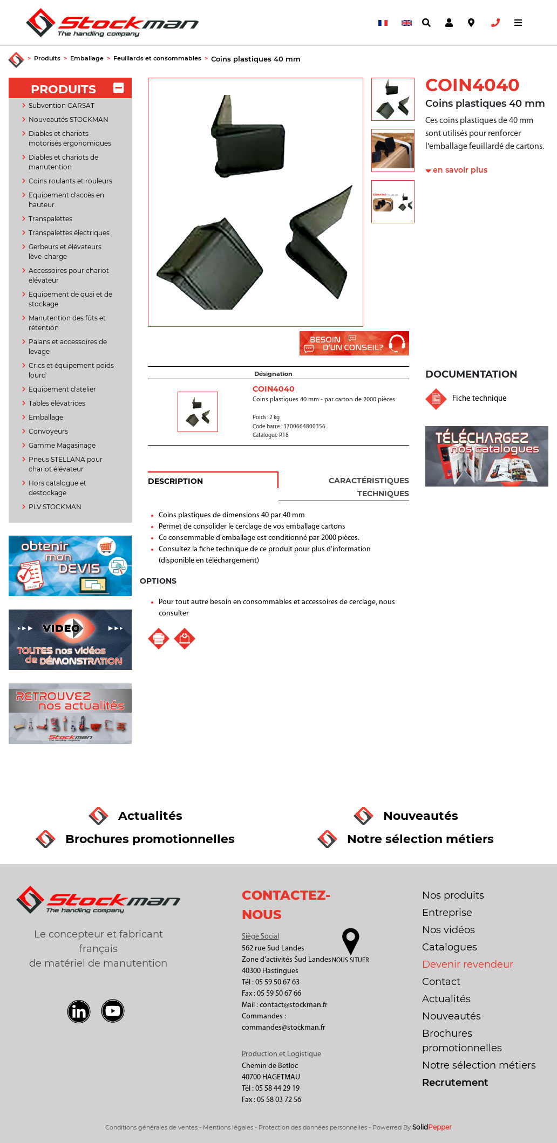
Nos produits (453, 895)
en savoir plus (460, 170)
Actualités (446, 999)
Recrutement (455, 1083)
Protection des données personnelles (313, 1127)
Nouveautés (451, 1016)
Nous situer (350, 960)
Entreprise (447, 913)
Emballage (87, 58)
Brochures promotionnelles (462, 1041)
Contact (441, 982)
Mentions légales (228, 1127)
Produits (47, 58)
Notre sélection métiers (479, 1065)
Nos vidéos (448, 930)
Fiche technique (479, 399)
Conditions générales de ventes (151, 1127)
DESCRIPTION (175, 481)
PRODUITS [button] (77, 89)
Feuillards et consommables (157, 58)
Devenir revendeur (467, 964)
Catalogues (449, 947)
